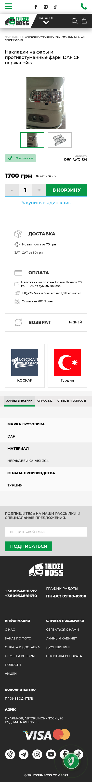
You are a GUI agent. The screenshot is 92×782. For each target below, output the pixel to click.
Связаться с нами (62, 629)
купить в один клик (48, 202)
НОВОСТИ (13, 665)
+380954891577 (21, 591)
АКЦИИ (11, 673)
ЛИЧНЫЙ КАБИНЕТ (61, 638)
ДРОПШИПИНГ (58, 647)
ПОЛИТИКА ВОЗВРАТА (64, 656)
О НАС (10, 629)
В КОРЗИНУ (67, 190)
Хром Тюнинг (13, 37)
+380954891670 (21, 595)
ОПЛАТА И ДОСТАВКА (22, 647)
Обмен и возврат (20, 656)
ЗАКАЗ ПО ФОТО (18, 638)
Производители (19, 698)
